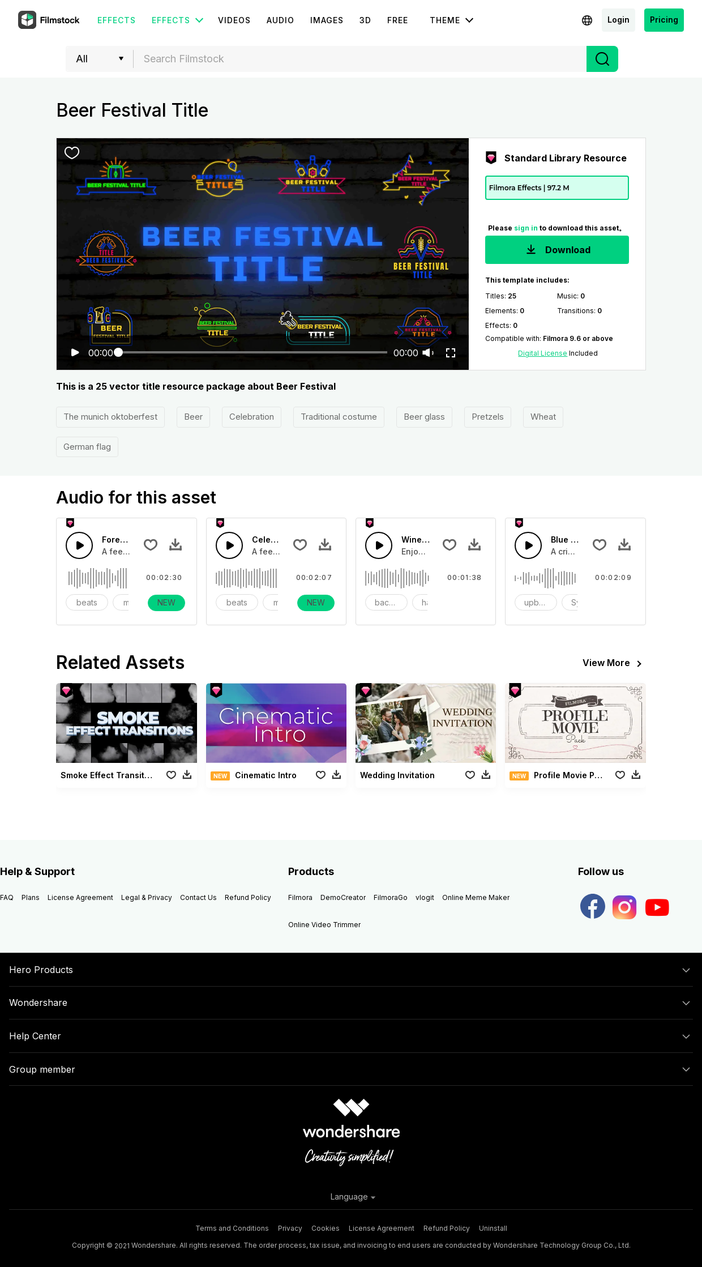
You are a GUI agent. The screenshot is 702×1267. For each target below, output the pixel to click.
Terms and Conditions (232, 1228)
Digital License (542, 353)
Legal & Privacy (146, 897)
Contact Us (198, 897)
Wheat (543, 416)
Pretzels (488, 416)
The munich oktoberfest (110, 416)
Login (618, 19)
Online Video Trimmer (324, 924)
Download (557, 250)
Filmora (300, 897)
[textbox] (360, 59)
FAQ (7, 897)
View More (614, 664)
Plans (31, 897)
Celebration (251, 416)
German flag (87, 446)
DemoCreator (343, 897)
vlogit (425, 897)
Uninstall (493, 1228)
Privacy (290, 1228)
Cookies (325, 1228)
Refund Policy (248, 897)
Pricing (664, 19)
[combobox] (360, 59)
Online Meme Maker (476, 897)
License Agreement (80, 897)
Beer (193, 416)
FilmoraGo (391, 897)
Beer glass (424, 416)
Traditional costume (339, 416)
